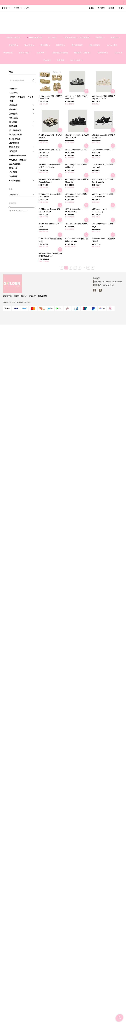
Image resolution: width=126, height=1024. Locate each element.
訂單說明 (32, 296)
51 (88, 268)
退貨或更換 (7, 296)
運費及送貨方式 (20, 296)
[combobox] (22, 194)
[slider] (9, 207)
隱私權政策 (42, 296)
